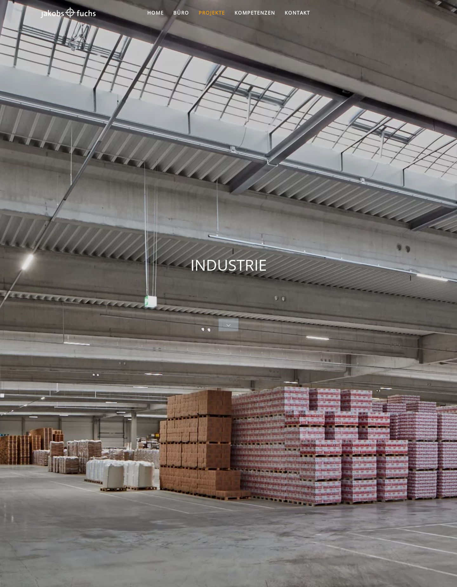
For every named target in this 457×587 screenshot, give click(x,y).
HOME (155, 13)
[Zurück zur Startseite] (68, 12)
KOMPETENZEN (255, 13)
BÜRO (181, 13)
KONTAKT (297, 13)
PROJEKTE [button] (212, 13)
